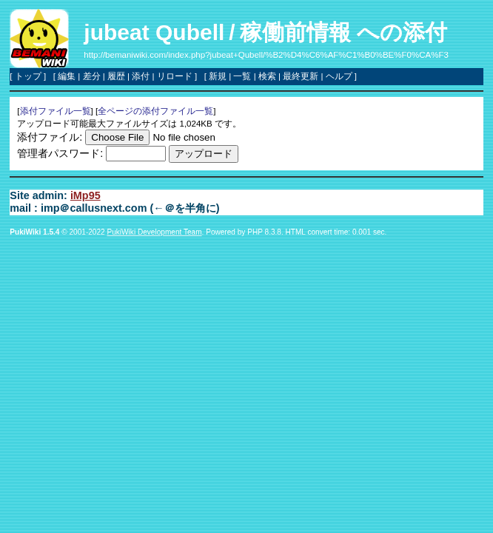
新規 (218, 76)
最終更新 (300, 76)
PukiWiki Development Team (154, 232)
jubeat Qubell (154, 32)
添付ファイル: (49, 137)
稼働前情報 (295, 32)
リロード (174, 76)
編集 (67, 76)
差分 (92, 76)
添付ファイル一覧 (55, 111)
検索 (267, 76)
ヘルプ (339, 76)
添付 (141, 76)
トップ (28, 76)
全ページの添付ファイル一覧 (155, 111)
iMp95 (85, 195)
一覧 (242, 76)
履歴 (116, 76)
